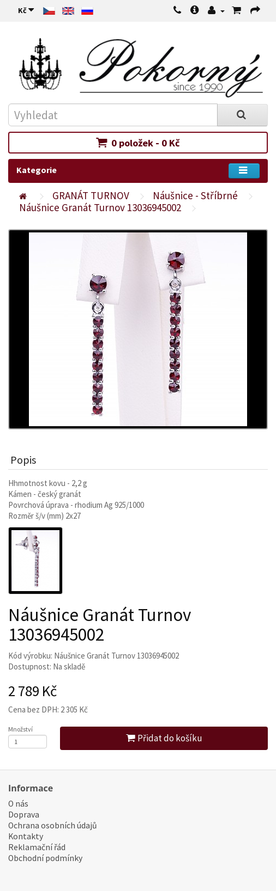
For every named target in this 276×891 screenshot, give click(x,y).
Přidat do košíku (164, 738)
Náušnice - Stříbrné (195, 195)
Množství (20, 729)
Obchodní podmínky (45, 858)
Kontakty (25, 836)
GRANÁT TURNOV (90, 195)
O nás (18, 803)
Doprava (23, 814)
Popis (23, 459)
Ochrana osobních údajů (52, 825)
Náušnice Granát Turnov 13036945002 (100, 207)
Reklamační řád (36, 847)
